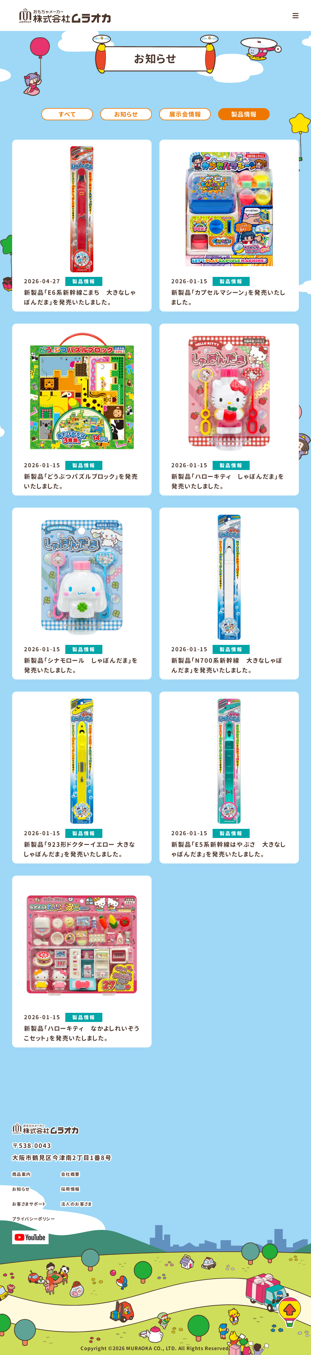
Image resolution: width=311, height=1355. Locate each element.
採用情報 (70, 1189)
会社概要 (70, 1174)
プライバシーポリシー (33, 1219)
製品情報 (244, 114)
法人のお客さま (76, 1204)
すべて (67, 114)
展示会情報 (185, 114)
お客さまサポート (29, 1204)
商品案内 (21, 1174)
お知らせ (126, 114)
